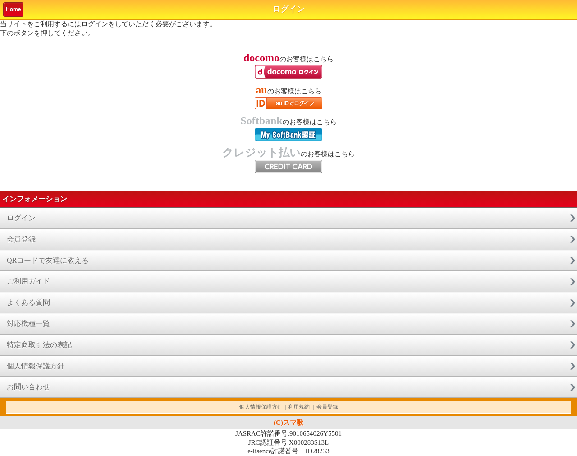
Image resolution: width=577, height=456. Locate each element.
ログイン (21, 218)
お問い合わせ (28, 387)
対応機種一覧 (28, 323)
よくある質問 (28, 302)
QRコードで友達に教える (48, 260)
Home (13, 9)
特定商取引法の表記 (39, 345)
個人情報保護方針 (35, 366)
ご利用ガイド (28, 281)
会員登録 (21, 239)
